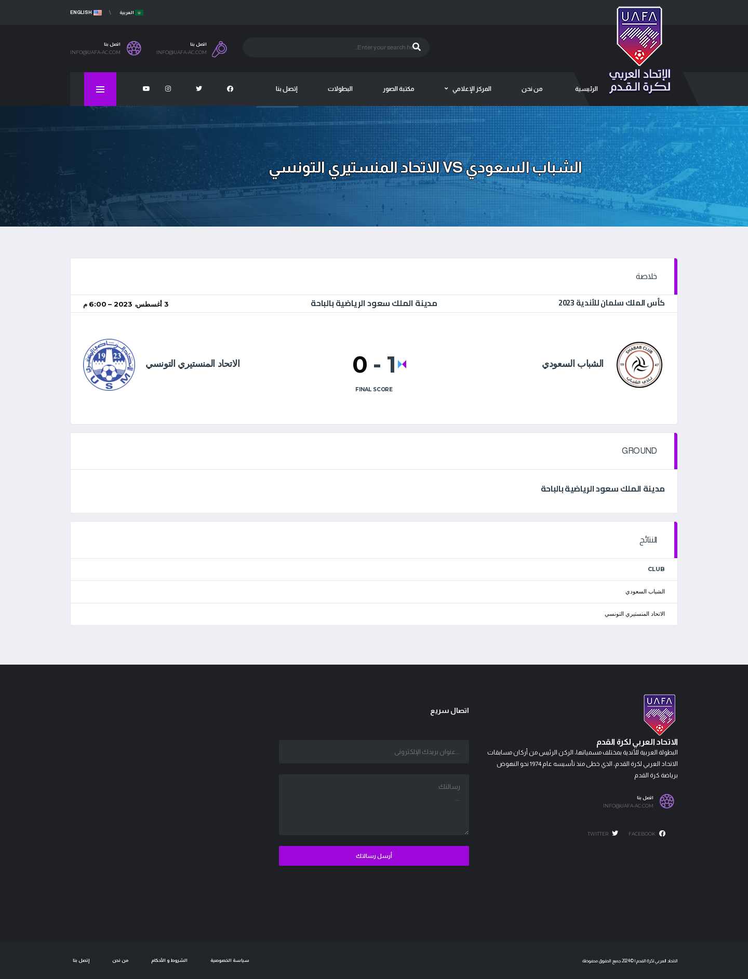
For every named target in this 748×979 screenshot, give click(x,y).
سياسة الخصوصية (229, 960)
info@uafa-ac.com (628, 806)
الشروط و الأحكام (169, 960)
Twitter (602, 833)
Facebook (647, 833)
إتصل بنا (81, 960)
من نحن (120, 960)
